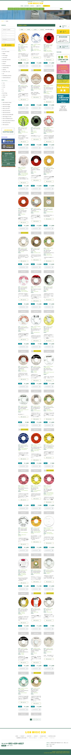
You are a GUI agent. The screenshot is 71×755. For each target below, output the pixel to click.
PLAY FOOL (23, 132)
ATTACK (47, 173)
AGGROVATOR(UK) (49, 211)
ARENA (35, 372)
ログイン (41, 737)
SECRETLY (39, 410)
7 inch (3, 83)
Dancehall (4, 61)
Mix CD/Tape (4, 93)
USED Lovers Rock (6, 108)
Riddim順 (42, 29)
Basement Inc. (46, 373)
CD (3, 91)
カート (46, 737)
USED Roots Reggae (6, 106)
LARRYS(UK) (36, 291)
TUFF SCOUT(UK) (37, 573)
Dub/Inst (3, 63)
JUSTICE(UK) (23, 573)
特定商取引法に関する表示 (21, 737)
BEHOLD (35, 491)
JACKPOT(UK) (36, 49)
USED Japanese (5, 124)
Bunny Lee (51, 372)
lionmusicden (4, 137)
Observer (45, 49)
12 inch (3, 87)
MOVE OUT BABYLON (22, 175)
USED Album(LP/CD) (6, 122)
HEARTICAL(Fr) (49, 91)
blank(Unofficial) (49, 532)
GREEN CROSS (46, 86)
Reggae (3, 53)
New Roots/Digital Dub (6, 65)
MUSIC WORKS (36, 211)
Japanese (4, 69)
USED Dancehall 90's (6, 112)
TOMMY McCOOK (47, 367)
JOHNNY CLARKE (24, 44)
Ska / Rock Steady (5, 51)
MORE (8, 163)
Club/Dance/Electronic (6, 77)
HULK (47, 290)
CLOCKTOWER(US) (24, 173)
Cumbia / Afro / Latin (6, 71)
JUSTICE (22, 90)
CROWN (35, 409)
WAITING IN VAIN (37, 252)
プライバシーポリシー (33, 737)
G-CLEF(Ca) (23, 214)
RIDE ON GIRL (49, 255)
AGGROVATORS (21, 209)
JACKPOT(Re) (23, 330)
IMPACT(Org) (36, 612)
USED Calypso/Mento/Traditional (8, 120)
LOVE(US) (22, 612)
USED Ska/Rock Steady (6, 102)
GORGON (22, 369)
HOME (2, 21)
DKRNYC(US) (48, 48)
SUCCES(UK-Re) (37, 332)
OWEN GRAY (23, 167)
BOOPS (48, 573)
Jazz (3, 73)
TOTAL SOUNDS (49, 132)
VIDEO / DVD (4, 95)
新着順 (22, 29)
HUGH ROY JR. (33, 327)
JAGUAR (22, 653)
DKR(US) (39, 531)
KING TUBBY (33, 45)
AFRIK (35, 251)
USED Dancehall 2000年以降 (7, 114)
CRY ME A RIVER (24, 174)
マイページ (52, 737)
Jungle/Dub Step (5, 67)
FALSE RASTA (49, 51)
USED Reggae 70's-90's (6, 116)
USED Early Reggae (6, 104)
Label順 (35, 29)
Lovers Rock (4, 57)
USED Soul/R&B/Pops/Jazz (7, 118)
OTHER (3, 97)
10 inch (3, 85)
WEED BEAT (48, 253)
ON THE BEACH (50, 410)
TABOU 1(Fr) (23, 49)
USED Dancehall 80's (6, 110)
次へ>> (38, 719)
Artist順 (28, 29)
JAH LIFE (35, 531)
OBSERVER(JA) (23, 290)
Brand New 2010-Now (6, 59)
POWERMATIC (49, 572)
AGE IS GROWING (24, 291)
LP (2, 89)
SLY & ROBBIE (20, 45)
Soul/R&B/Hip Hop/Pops (6, 75)
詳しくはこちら (23, 59)
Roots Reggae (5, 55)
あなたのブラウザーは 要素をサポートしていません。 (23, 66)
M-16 (35, 410)
